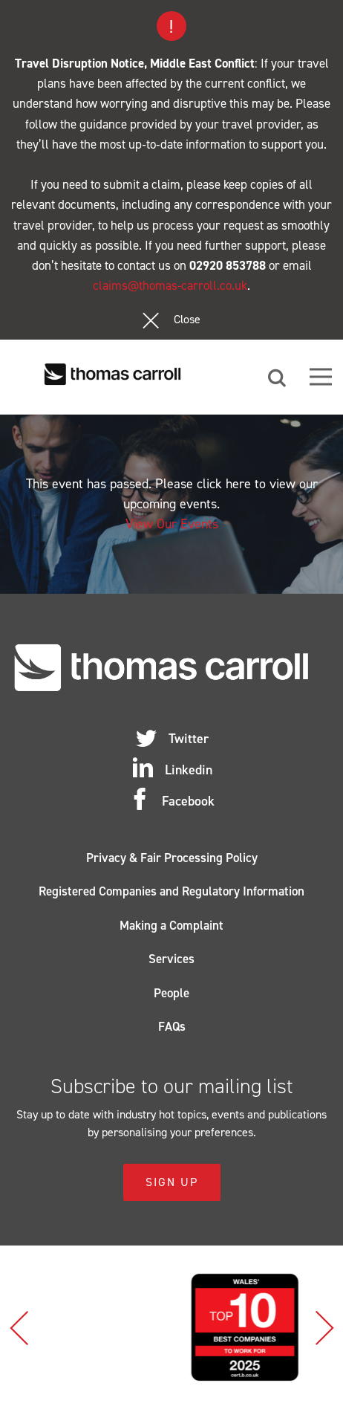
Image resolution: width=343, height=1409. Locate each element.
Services (171, 958)
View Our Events (171, 524)
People (171, 993)
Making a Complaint (171, 925)
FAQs (172, 1026)
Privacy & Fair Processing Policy (172, 857)
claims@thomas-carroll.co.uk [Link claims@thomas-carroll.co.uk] (170, 285)
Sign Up (172, 1182)
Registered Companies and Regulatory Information (171, 891)
